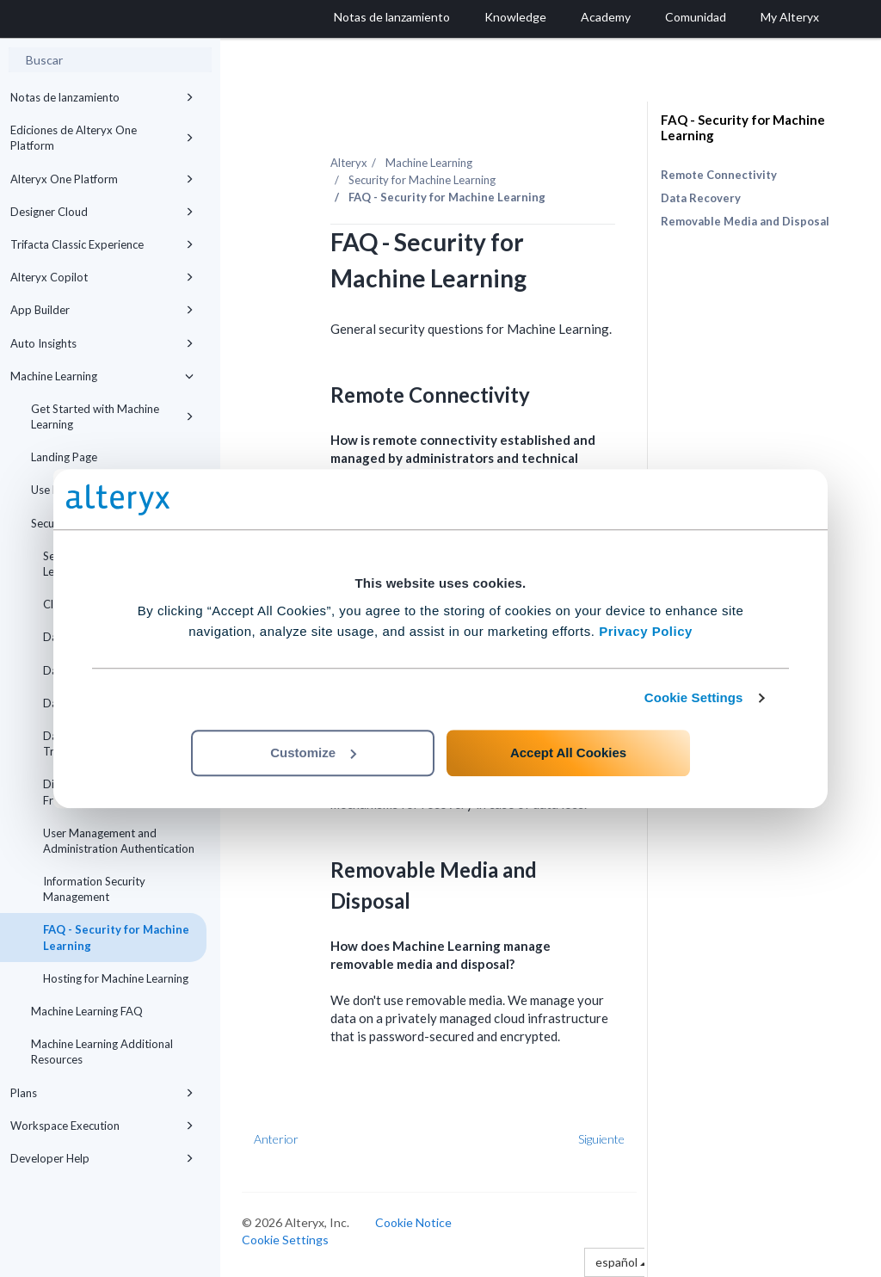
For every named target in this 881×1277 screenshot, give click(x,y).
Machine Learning (102, 376)
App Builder (102, 310)
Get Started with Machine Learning (112, 416)
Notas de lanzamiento (102, 97)
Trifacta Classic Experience (102, 244)
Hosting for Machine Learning (115, 978)
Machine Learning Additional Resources (102, 1051)
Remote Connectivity (719, 175)
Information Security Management (94, 889)
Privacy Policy (646, 631)
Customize (313, 752)
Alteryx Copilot (102, 277)
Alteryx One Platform (102, 179)
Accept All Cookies (568, 752)
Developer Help (102, 1158)
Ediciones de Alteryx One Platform (102, 137)
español (621, 1262)
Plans (102, 1093)
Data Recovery (701, 198)
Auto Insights (102, 343)
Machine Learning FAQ (87, 1011)
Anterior (276, 1139)
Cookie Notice (413, 1222)
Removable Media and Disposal (745, 221)
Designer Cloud (102, 212)
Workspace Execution (102, 1125)
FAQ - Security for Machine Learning (116, 937)
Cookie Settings (693, 697)
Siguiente (601, 1139)
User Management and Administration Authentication (118, 840)
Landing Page (64, 457)
